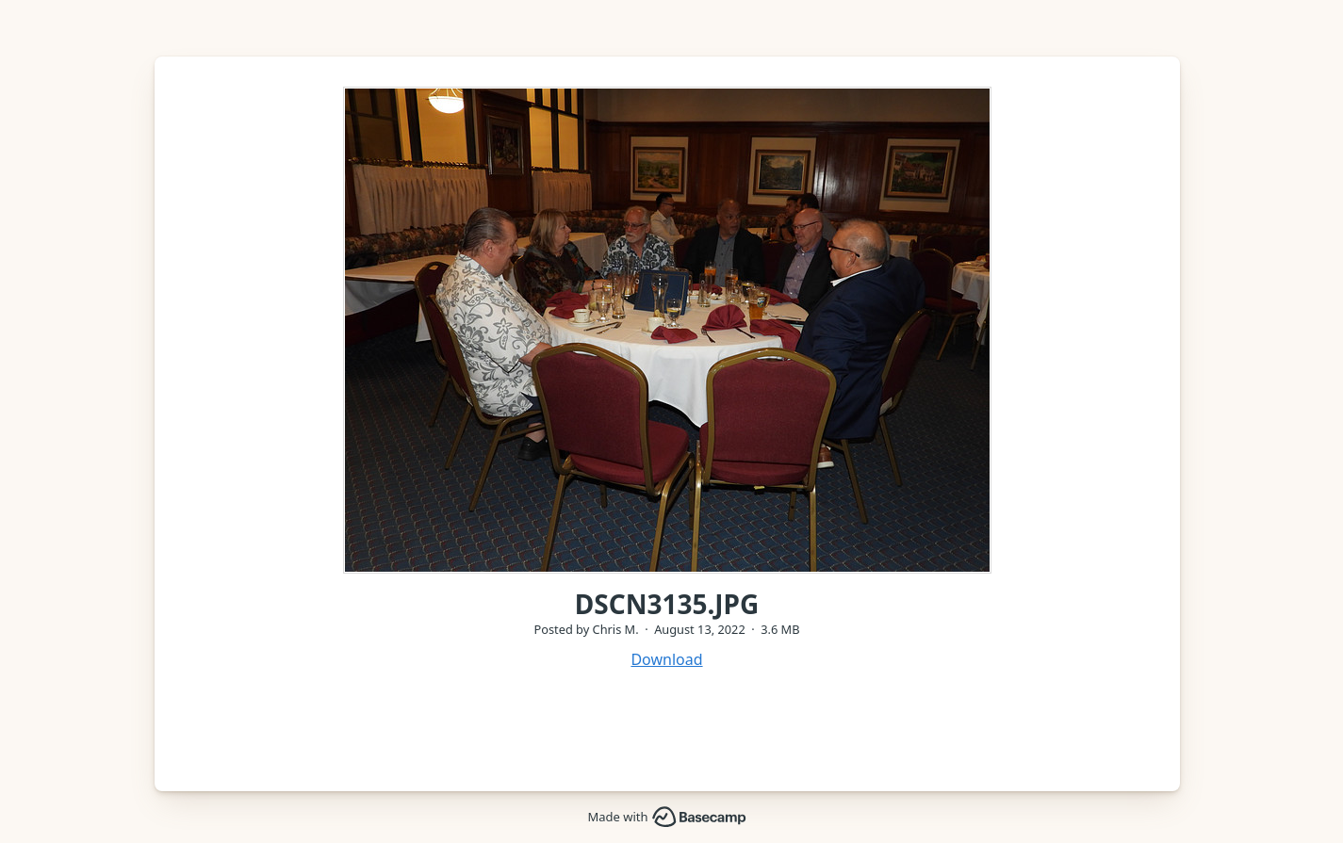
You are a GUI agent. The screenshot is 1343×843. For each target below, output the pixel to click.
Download (666, 659)
